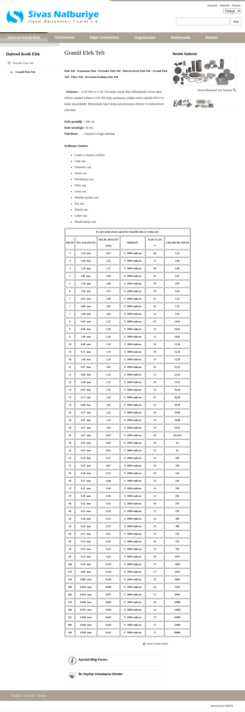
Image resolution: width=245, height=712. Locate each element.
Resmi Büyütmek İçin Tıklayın (217, 90)
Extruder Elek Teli (109, 70)
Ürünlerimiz (65, 37)
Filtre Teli (77, 76)
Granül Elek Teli (25, 71)
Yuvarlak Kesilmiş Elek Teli (101, 76)
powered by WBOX (222, 705)
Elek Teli (69, 70)
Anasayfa (212, 5)
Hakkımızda (180, 37)
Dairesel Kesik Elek (24, 37)
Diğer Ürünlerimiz (104, 37)
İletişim (236, 5)
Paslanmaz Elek (86, 70)
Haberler (225, 5)
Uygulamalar (145, 37)
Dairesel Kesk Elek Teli (136, 70)
